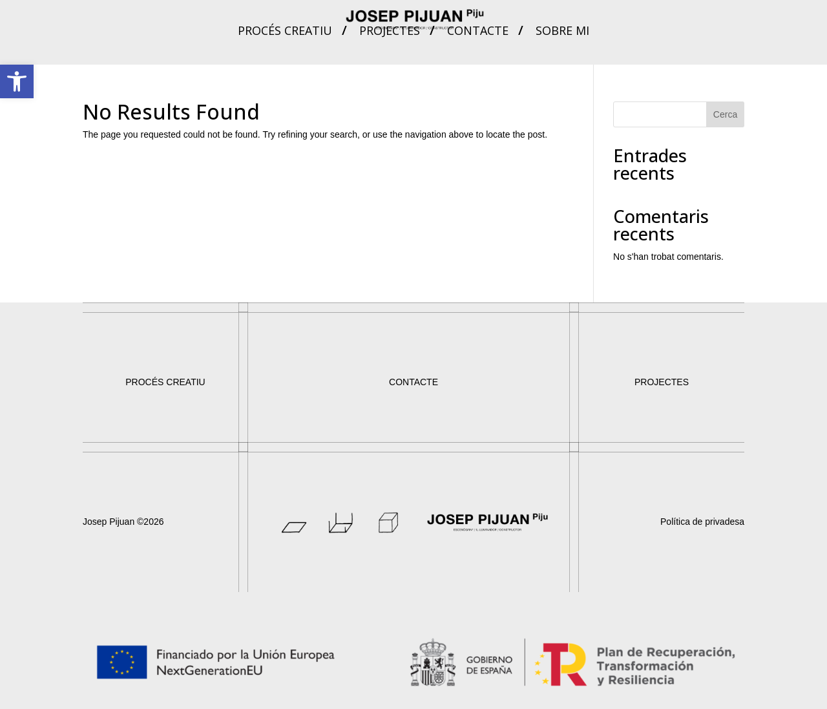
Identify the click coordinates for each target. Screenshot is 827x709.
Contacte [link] (477, 32)
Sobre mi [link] (562, 32)
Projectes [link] (389, 32)
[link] (17, 81)
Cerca (725, 114)
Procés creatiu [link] (285, 32)
